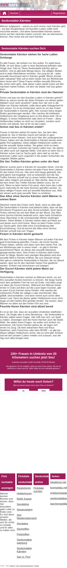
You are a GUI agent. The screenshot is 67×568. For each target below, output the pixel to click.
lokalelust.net (58, 482)
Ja (23, 391)
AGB (17, 566)
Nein (43, 391)
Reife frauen (24, 498)
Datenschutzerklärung (26, 566)
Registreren (24, 488)
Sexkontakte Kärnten (24, 550)
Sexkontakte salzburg (24, 541)
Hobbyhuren (24, 493)
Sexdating (23, 504)
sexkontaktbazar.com (58, 498)
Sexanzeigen (24, 509)
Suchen (14, 13)
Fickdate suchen (39, 490)
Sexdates (22, 523)
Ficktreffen (23, 534)
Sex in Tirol (23, 556)
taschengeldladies (58, 503)
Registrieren (59, 13)
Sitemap (12, 566)
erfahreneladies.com (58, 493)
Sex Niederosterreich (24, 516)
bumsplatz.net (58, 487)
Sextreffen (23, 528)
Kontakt (36, 566)
